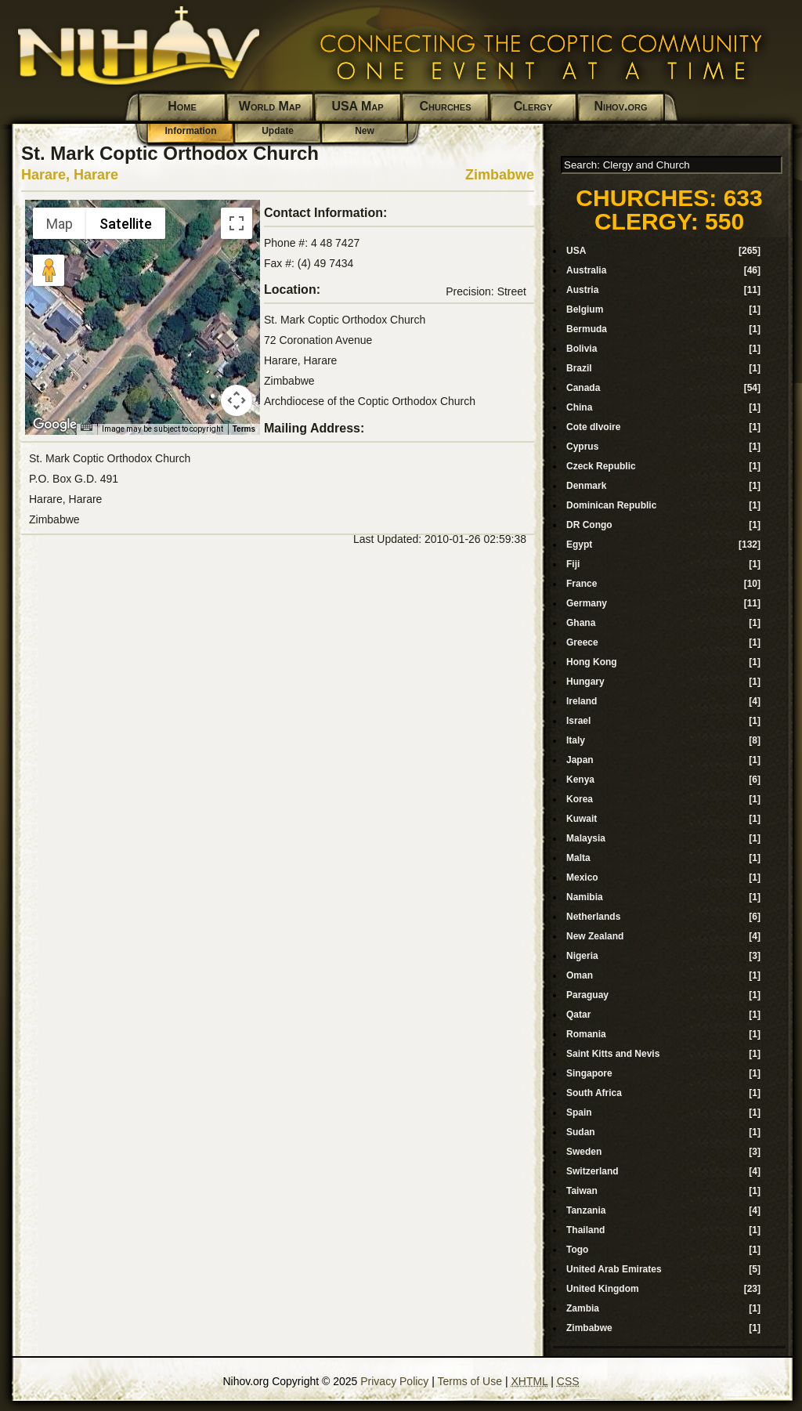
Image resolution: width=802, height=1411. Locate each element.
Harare (96, 175)
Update (278, 130)
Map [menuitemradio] (59, 223)
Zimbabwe (499, 175)
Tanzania (585, 1210)
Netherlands (593, 916)
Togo (577, 1249)
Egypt (579, 544)
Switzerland (592, 1171)
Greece (582, 642)
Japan (580, 759)
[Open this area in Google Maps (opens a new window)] (55, 424)
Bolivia (581, 348)
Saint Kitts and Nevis (612, 1053)
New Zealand (594, 936)
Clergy (533, 106)
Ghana (580, 622)
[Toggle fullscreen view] (236, 223)
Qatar (578, 1014)
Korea (579, 799)
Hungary (585, 681)
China (579, 407)
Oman (579, 975)
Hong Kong (591, 662)
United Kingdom (602, 1288)
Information (191, 130)
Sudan (580, 1132)
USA (576, 250)
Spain (579, 1112)
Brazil (579, 368)
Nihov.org (621, 106)
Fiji (573, 564)
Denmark (586, 485)
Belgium (584, 309)
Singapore (589, 1073)
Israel (578, 720)
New (364, 130)
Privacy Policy (394, 1381)
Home (182, 106)
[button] (142, 307)
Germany (586, 603)
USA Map (357, 106)
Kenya (580, 779)
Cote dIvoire (593, 426)
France (581, 583)
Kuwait (581, 818)
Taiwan (582, 1190)
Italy (575, 740)
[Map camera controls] (236, 400)
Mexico (582, 877)
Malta (578, 857)
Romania (586, 1034)
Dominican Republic (611, 505)
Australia (586, 270)
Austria (582, 289)
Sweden (584, 1151)
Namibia (584, 897)
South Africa (594, 1092)
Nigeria (582, 955)
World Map (270, 106)
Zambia (582, 1308)
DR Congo (589, 524)
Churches (445, 106)
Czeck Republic (601, 466)
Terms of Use (470, 1381)
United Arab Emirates (614, 1269)
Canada (583, 387)
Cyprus (582, 446)
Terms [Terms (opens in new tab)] (244, 429)
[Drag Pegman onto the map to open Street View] (48, 270)
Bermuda (586, 329)
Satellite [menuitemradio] (125, 223)
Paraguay (587, 995)
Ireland (581, 701)
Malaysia (585, 838)
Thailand (585, 1230)
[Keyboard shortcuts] (86, 427)
